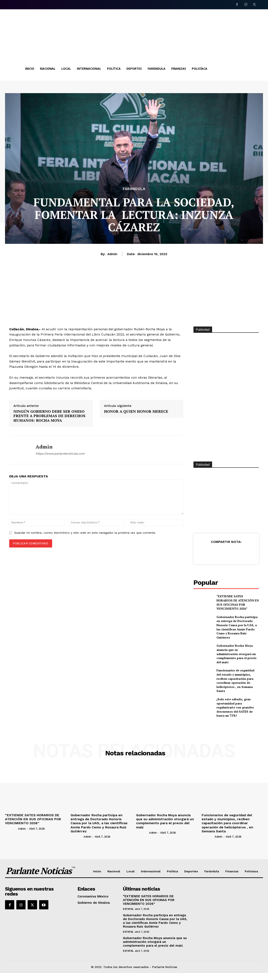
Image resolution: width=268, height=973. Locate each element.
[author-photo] (11, 828)
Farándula (134, 189)
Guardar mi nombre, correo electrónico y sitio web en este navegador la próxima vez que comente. (85, 532)
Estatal (128, 908)
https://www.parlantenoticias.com (60, 453)
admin (112, 254)
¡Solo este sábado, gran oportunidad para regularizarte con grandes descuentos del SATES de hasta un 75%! (235, 707)
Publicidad (203, 464)
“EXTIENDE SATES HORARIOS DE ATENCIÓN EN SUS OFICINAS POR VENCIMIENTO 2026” (237, 602)
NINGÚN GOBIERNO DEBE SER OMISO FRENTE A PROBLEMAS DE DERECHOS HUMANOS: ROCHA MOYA (49, 416)
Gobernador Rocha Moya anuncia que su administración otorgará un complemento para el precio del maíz (236, 654)
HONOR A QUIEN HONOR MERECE (136, 411)
